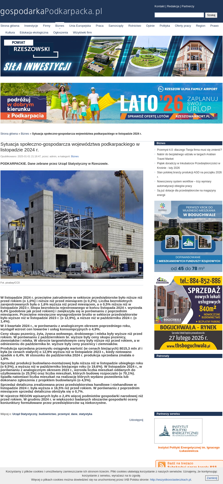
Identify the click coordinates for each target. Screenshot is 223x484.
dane (74, 414)
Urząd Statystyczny (24, 414)
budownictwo (47, 414)
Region (200, 25)
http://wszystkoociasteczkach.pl (170, 479)
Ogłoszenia (60, 32)
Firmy (47, 25)
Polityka (165, 25)
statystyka (85, 414)
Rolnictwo (134, 25)
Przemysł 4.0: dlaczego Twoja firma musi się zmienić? (189, 149)
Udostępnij (136, 420)
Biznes (59, 25)
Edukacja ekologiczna (34, 32)
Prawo (214, 25)
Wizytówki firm (82, 32)
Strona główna (9, 25)
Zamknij (212, 478)
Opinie (150, 25)
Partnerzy (188, 6)
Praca (100, 25)
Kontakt (160, 6)
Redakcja (173, 6)
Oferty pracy (183, 25)
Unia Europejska (80, 25)
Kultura (10, 32)
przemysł (64, 414)
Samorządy (116, 25)
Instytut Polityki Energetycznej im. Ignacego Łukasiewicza (189, 449)
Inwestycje (31, 25)
